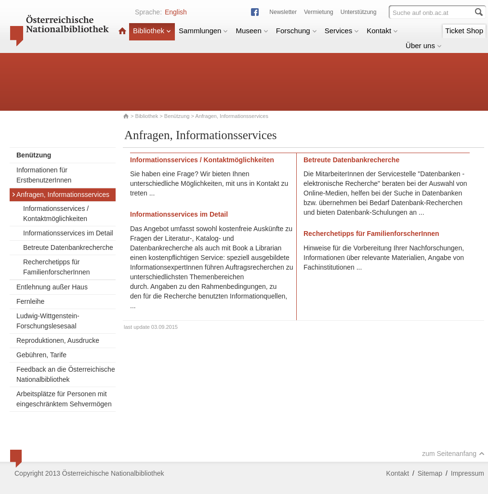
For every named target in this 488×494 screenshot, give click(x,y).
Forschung (296, 30)
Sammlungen (203, 30)
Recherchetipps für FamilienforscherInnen (56, 267)
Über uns (424, 45)
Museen (252, 30)
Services (342, 30)
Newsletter (283, 12)
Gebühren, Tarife (41, 355)
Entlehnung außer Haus (52, 287)
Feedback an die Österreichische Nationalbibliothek (65, 374)
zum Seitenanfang (453, 453)
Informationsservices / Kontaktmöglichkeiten (56, 213)
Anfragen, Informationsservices (60, 194)
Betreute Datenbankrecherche (68, 247)
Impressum (467, 473)
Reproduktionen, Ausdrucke (57, 340)
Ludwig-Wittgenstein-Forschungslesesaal (47, 321)
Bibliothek (152, 30)
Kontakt (382, 30)
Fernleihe (30, 301)
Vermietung (318, 12)
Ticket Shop (464, 30)
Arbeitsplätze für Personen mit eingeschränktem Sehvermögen (64, 399)
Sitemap (430, 473)
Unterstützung (359, 12)
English (176, 12)
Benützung (177, 116)
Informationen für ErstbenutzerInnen (43, 175)
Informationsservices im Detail (68, 233)
